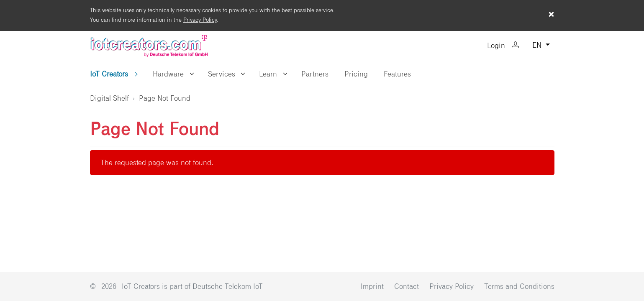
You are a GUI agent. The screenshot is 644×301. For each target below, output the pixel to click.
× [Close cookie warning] (551, 14)
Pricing (356, 74)
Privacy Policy (200, 19)
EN (538, 45)
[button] (192, 74)
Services (221, 74)
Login (503, 46)
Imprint (373, 286)
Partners (314, 74)
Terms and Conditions (519, 286)
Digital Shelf (109, 98)
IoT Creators (110, 74)
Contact (407, 286)
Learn (268, 74)
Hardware (168, 74)
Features (397, 74)
